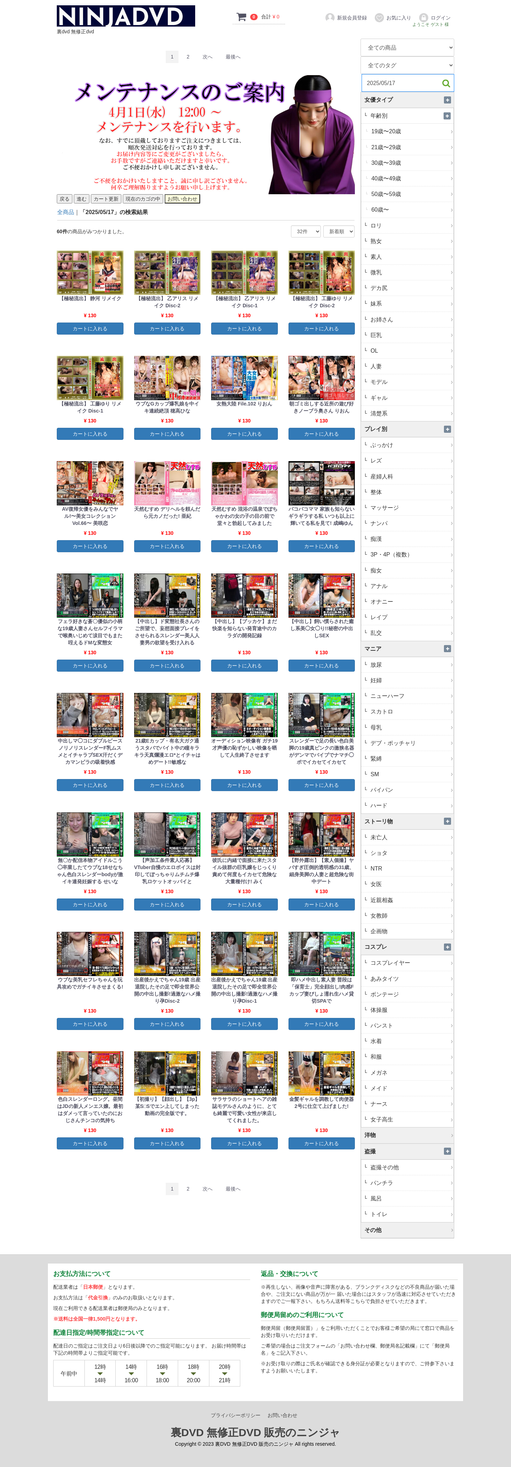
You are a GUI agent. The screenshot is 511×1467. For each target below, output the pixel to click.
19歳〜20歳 (412, 131)
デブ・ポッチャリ (411, 743)
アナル (411, 586)
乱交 (411, 632)
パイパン (411, 789)
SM (411, 774)
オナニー (411, 601)
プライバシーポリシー (235, 1415)
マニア (409, 648)
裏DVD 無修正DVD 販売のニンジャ (255, 1432)
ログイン (434, 17)
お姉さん (411, 319)
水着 (411, 1041)
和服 (411, 1056)
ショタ (411, 853)
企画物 (411, 931)
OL (411, 350)
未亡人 (411, 837)
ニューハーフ (411, 696)
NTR (411, 868)
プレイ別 (409, 429)
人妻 (411, 366)
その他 (409, 1230)
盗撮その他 (411, 1167)
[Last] (233, 57)
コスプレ (409, 946)
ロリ (411, 225)
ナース (411, 1104)
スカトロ (411, 711)
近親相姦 (411, 900)
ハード (411, 805)
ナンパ (411, 523)
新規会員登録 (346, 17)
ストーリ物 (409, 821)
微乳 (411, 272)
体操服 (411, 1010)
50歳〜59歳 (412, 194)
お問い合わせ (282, 1415)
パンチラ (411, 1183)
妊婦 (411, 680)
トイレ (411, 1214)
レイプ (411, 617)
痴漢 (411, 539)
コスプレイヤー (411, 962)
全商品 (65, 212)
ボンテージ (411, 994)
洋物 (409, 1135)
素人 (411, 256)
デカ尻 (411, 288)
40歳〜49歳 (412, 178)
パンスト (411, 1025)
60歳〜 (412, 209)
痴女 (411, 570)
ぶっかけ (411, 445)
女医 (411, 884)
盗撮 (409, 1151)
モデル (411, 382)
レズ (411, 460)
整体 (411, 492)
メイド (411, 1088)
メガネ (411, 1072)
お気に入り (392, 17)
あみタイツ (411, 978)
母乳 (411, 727)
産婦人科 (411, 476)
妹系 (411, 303)
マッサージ (411, 507)
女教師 (411, 915)
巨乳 (411, 335)
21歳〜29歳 (412, 147)
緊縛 (411, 758)
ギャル (411, 397)
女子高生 (411, 1119)
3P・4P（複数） (411, 554)
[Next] (208, 57)
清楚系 (411, 413)
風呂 (411, 1198)
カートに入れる (90, 328)
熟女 (411, 241)
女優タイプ (409, 99)
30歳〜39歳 (412, 162)
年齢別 (411, 115)
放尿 (411, 664)
